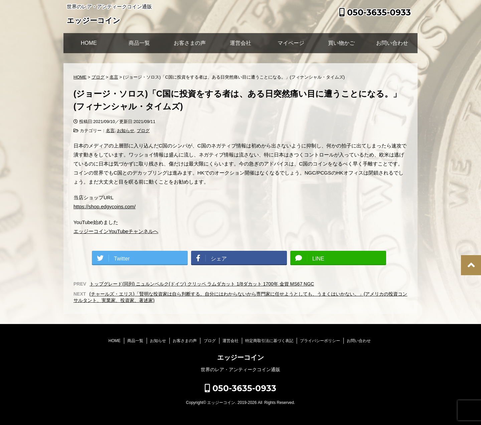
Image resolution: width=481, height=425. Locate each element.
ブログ (143, 130)
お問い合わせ (392, 43)
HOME (89, 43)
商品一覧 (139, 43)
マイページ (291, 43)
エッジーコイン (93, 21)
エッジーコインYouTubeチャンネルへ (115, 231)
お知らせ (125, 130)
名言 (110, 130)
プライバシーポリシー (320, 340)
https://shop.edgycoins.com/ (104, 206)
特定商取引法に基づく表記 (269, 340)
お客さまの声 (190, 43)
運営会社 (240, 43)
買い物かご (341, 43)
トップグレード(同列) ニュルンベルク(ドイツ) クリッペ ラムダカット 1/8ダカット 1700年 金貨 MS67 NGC (202, 284)
